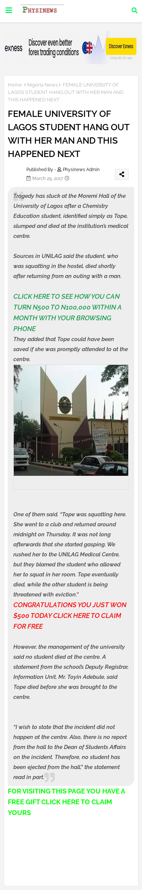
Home (15, 85)
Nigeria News (42, 85)
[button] (134, 10)
